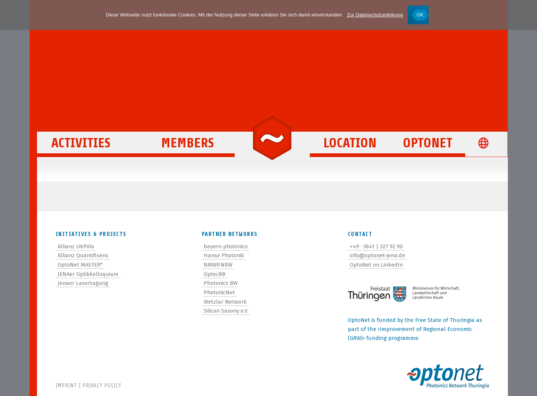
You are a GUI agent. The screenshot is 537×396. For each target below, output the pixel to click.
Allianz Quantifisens (84, 255)
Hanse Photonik (225, 255)
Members (187, 146)
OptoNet (428, 146)
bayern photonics (227, 246)
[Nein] (527, 15)
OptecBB (214, 273)
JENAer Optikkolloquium (89, 273)
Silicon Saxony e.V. (227, 309)
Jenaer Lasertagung (83, 282)
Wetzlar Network (225, 300)
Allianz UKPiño (77, 246)
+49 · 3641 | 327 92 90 (376, 246)
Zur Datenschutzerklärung (375, 15)
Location (349, 146)
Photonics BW (221, 282)
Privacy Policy (102, 386)
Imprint (66, 386)
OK (419, 15)
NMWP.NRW (218, 264)
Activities (85, 146)
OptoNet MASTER (81, 264)
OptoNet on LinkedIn (377, 264)
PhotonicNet (220, 291)
